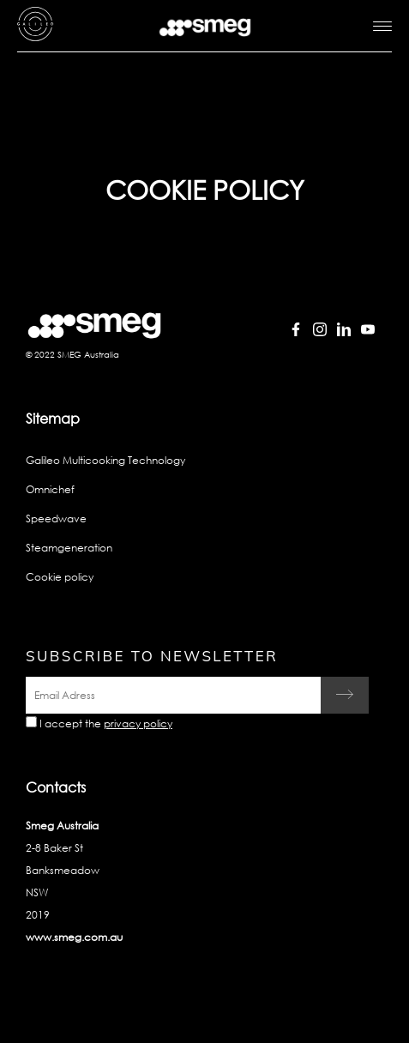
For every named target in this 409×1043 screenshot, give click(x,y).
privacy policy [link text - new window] (138, 723)
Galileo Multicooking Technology (105, 460)
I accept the (105, 723)
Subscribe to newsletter (152, 656)
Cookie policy (59, 577)
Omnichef (50, 489)
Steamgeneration (69, 547)
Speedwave (56, 518)
